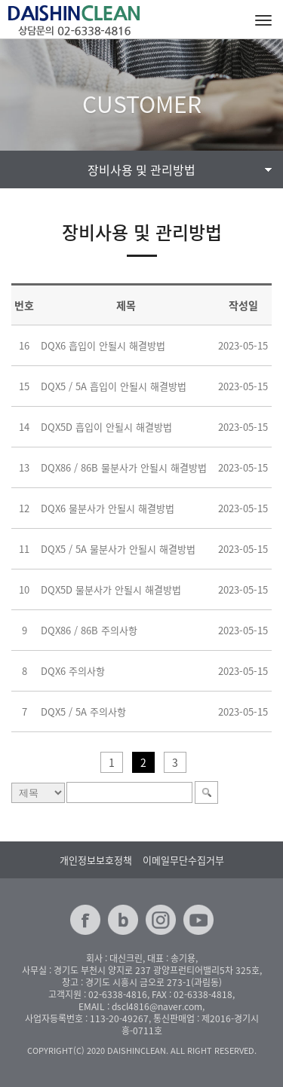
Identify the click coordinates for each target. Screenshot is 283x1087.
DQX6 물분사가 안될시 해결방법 (107, 508)
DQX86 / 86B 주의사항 (89, 630)
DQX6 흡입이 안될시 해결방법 (103, 345)
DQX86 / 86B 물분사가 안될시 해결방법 (124, 467)
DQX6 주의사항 (73, 671)
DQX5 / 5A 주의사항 (83, 711)
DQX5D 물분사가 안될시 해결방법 (111, 589)
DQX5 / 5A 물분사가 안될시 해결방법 (118, 549)
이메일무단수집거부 (183, 860)
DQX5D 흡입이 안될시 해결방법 (106, 427)
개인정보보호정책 (96, 860)
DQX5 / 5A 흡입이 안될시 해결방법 (113, 386)
